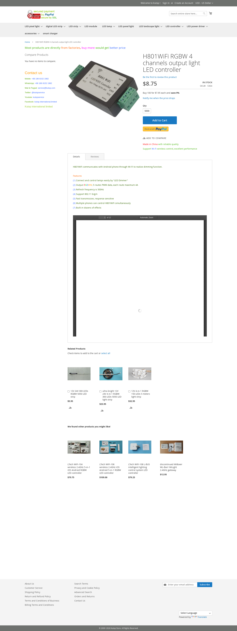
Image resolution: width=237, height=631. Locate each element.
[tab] (76, 156)
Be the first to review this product (160, 77)
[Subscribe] (204, 584)
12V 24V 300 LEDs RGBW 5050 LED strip (79, 394)
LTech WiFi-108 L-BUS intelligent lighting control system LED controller (139, 468)
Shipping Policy (32, 592)
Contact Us (79, 600)
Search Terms (81, 583)
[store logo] (41, 14)
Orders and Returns (84, 596)
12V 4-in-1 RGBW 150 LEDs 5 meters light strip (140, 394)
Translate (199, 617)
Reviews (95, 156)
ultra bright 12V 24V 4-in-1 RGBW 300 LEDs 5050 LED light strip (111, 395)
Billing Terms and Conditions (39, 604)
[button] (204, 3)
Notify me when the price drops (159, 98)
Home (27, 42)
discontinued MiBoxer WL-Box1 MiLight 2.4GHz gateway (171, 467)
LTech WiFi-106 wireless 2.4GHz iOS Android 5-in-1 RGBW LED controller (110, 468)
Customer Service (33, 587)
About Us (29, 583)
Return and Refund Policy (38, 596)
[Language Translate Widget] (195, 613)
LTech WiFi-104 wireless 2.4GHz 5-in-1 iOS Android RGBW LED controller (79, 468)
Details (76, 156)
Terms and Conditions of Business (42, 600)
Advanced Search (83, 592)
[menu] (118, 30)
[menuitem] (33, 26)
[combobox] (188, 13)
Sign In (166, 3)
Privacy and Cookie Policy (87, 587)
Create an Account (184, 3)
